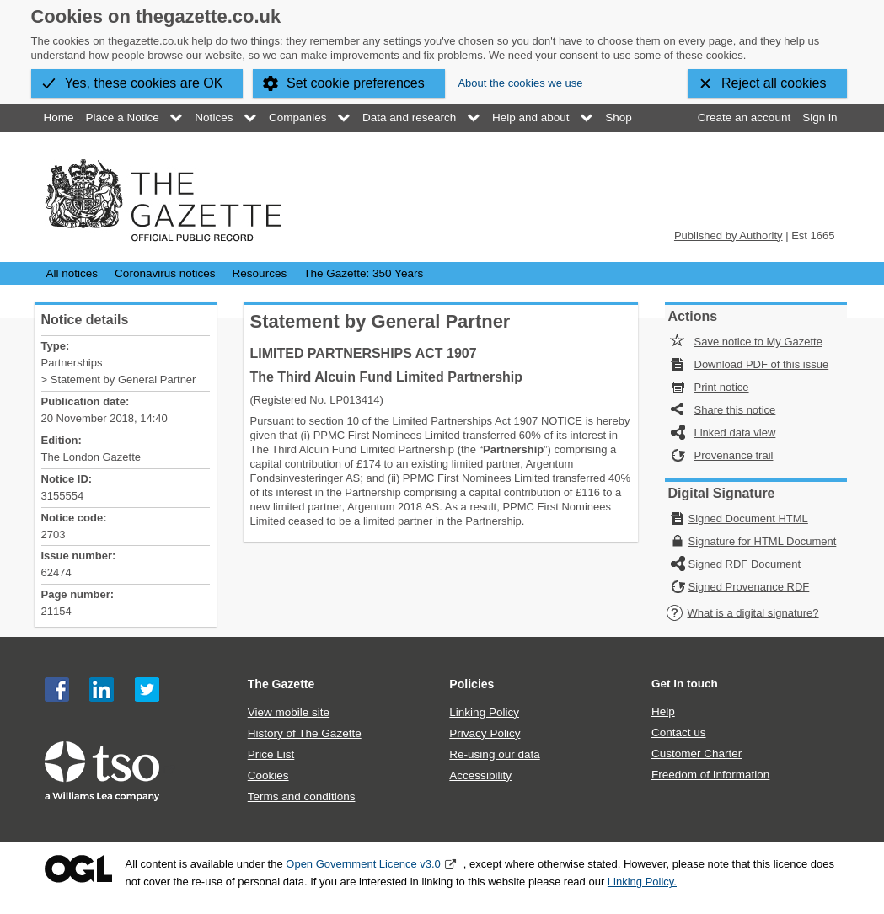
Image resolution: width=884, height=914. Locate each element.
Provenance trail (734, 455)
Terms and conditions (302, 796)
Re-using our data (494, 754)
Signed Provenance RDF (749, 586)
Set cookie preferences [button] (356, 83)
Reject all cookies (774, 83)
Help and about (531, 117)
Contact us (678, 732)
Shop (618, 117)
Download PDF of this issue (761, 364)
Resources (260, 273)
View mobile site (288, 712)
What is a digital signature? (742, 613)
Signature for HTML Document (762, 541)
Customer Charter (696, 753)
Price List (271, 754)
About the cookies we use (520, 83)
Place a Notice (122, 117)
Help (663, 711)
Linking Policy (484, 712)
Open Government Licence (78, 869)
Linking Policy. (642, 881)
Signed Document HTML (748, 518)
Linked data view (735, 432)
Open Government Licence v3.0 (363, 864)
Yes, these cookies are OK (144, 83)
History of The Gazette (305, 733)
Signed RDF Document (744, 564)
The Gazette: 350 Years (363, 273)
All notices (72, 273)
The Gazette (281, 684)
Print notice (721, 387)
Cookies (268, 775)
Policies (471, 684)
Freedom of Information (710, 774)
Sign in (819, 117)
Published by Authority (728, 235)
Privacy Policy (484, 733)
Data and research (409, 117)
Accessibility (480, 775)
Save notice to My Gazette (758, 341)
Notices (214, 117)
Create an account (744, 117)
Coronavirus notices (165, 273)
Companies (297, 117)
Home (59, 117)
